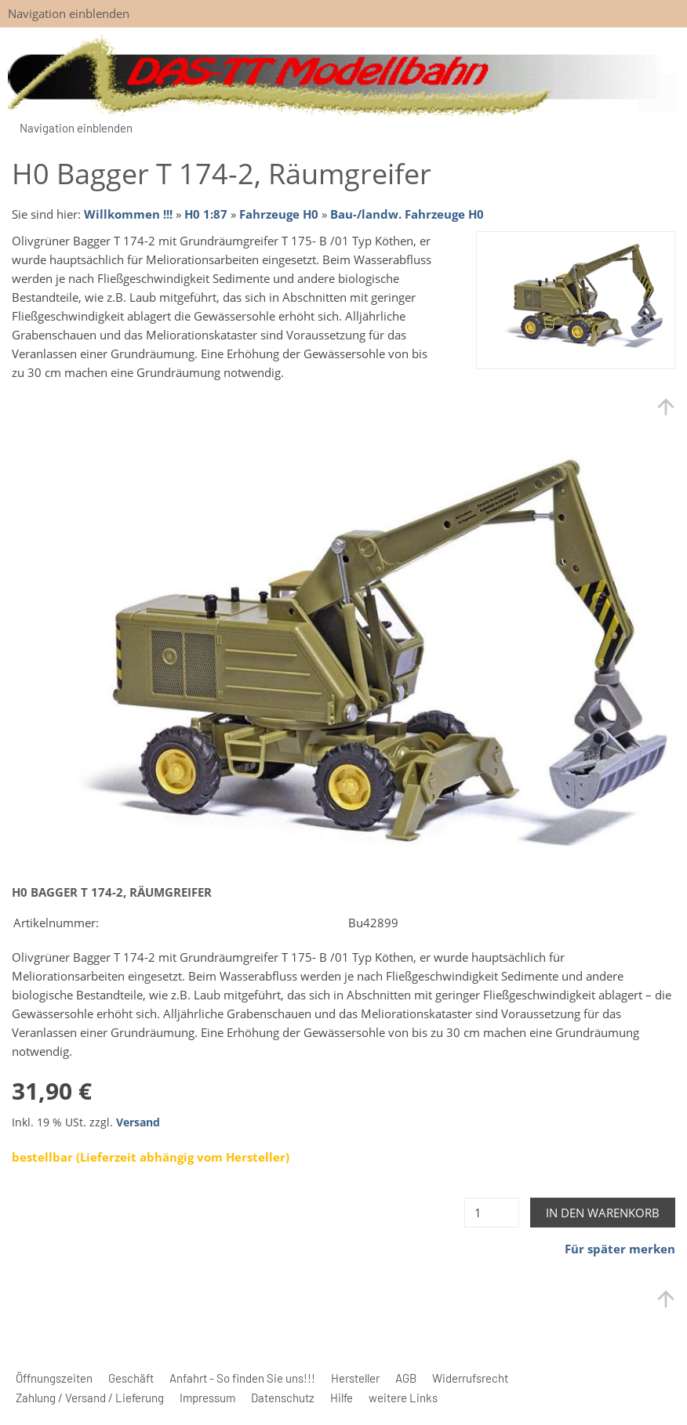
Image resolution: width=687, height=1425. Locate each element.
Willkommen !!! (128, 214)
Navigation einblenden (68, 13)
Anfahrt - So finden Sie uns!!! (242, 1378)
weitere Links (403, 1398)
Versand (138, 1122)
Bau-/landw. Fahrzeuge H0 (407, 214)
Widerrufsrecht (470, 1378)
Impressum (207, 1398)
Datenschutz (282, 1398)
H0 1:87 (205, 214)
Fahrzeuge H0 (278, 214)
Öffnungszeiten (54, 1378)
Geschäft (131, 1378)
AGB (405, 1378)
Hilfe (341, 1398)
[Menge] (491, 1212)
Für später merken (620, 1248)
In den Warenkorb (603, 1212)
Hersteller (355, 1378)
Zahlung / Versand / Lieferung (90, 1398)
